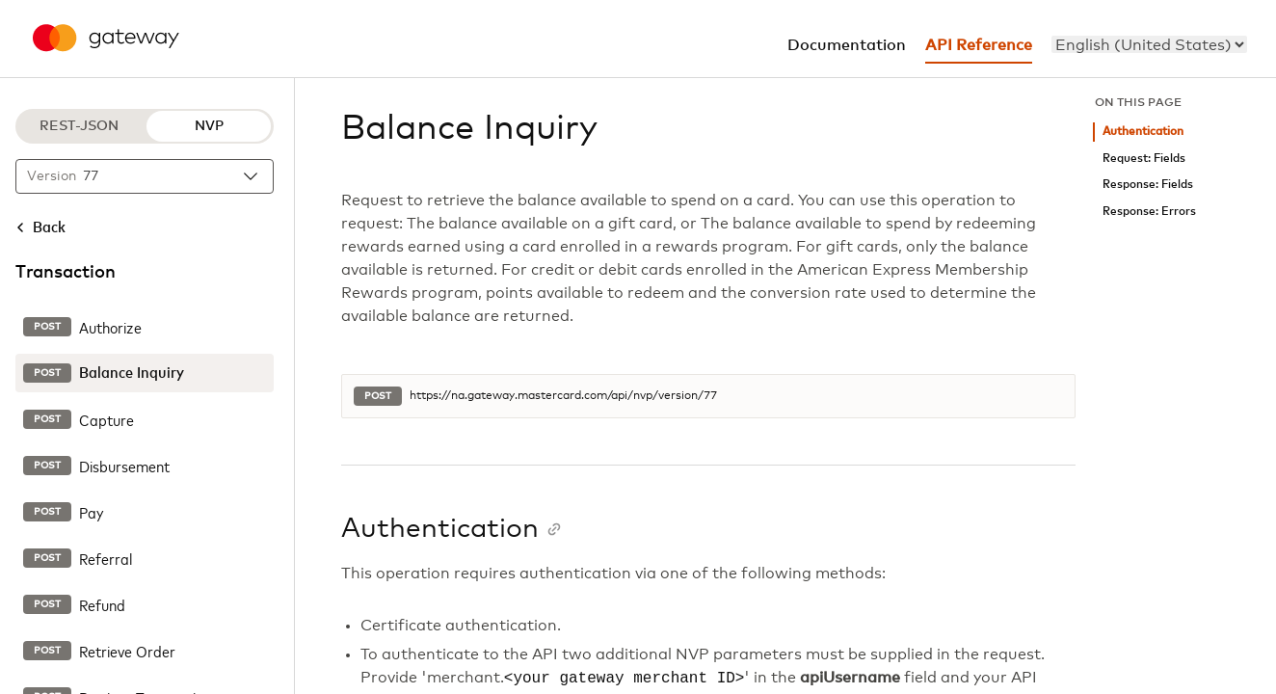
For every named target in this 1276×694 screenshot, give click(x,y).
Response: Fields (1148, 184)
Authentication (1143, 131)
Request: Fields (1144, 158)
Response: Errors (1149, 211)
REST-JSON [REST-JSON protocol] (79, 126)
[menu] (1149, 44)
